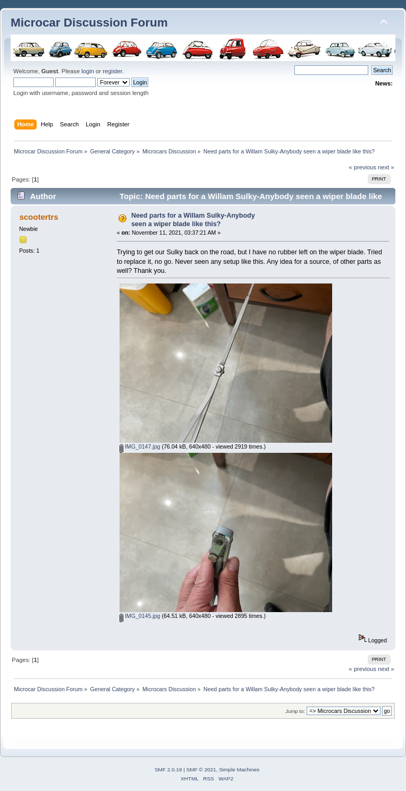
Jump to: (295, 711)
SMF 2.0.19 (168, 769)
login (87, 71)
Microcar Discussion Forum (89, 22)
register (112, 71)
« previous (362, 167)
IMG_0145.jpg (140, 616)
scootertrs (38, 216)
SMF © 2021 (201, 769)
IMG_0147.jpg (140, 446)
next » (386, 167)
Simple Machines (239, 769)
